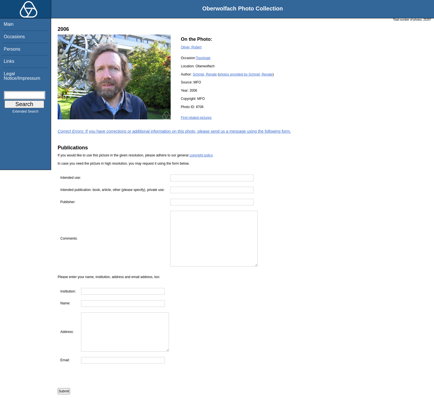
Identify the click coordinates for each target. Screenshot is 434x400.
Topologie (203, 58)
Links (9, 61)
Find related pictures (196, 118)
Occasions (14, 36)
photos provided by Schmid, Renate (246, 74)
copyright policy (200, 155)
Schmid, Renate (205, 74)
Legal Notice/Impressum (22, 76)
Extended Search (25, 112)
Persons (12, 49)
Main (9, 24)
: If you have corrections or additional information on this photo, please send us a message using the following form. (174, 131)
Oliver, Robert (191, 47)
